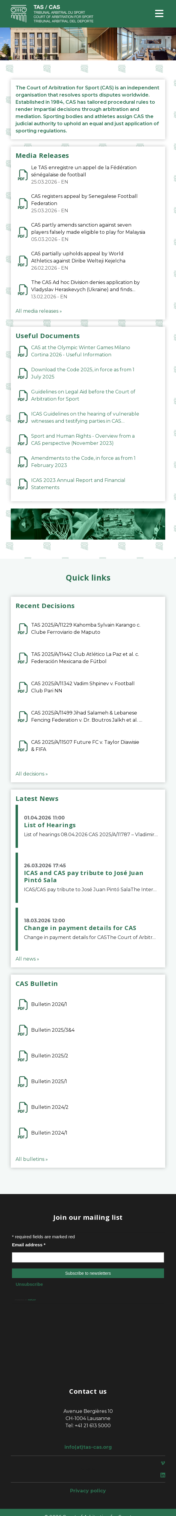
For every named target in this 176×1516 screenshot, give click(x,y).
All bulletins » (32, 1159)
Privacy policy (88, 1491)
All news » (27, 959)
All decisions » (32, 774)
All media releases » (39, 311)
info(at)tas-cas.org (88, 1447)
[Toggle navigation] (159, 13)
